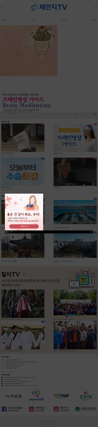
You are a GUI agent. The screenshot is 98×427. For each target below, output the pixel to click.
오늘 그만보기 (10, 231)
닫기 (91, 231)
